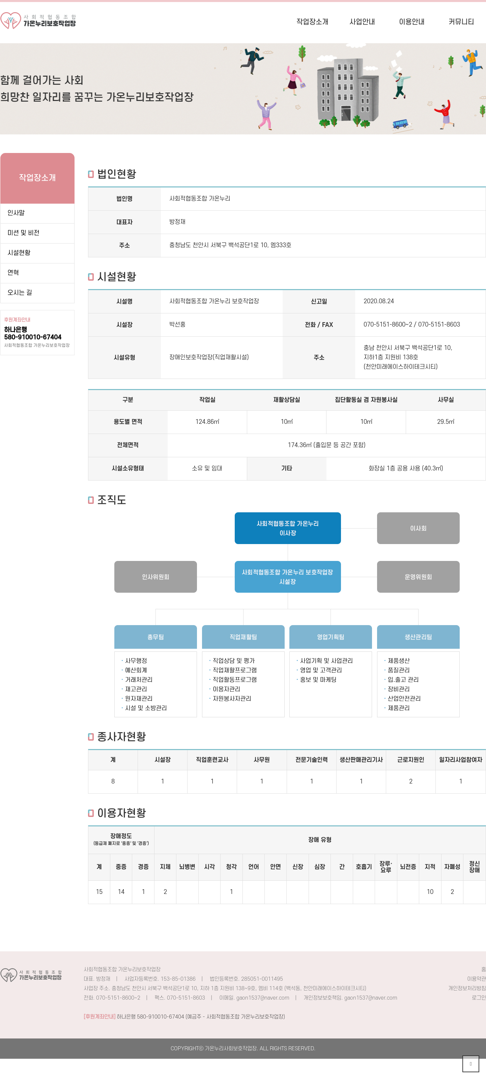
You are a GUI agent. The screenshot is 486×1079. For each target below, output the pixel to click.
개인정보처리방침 (467, 988)
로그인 (479, 998)
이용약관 (476, 979)
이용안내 (412, 22)
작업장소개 (312, 22)
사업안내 (362, 22)
